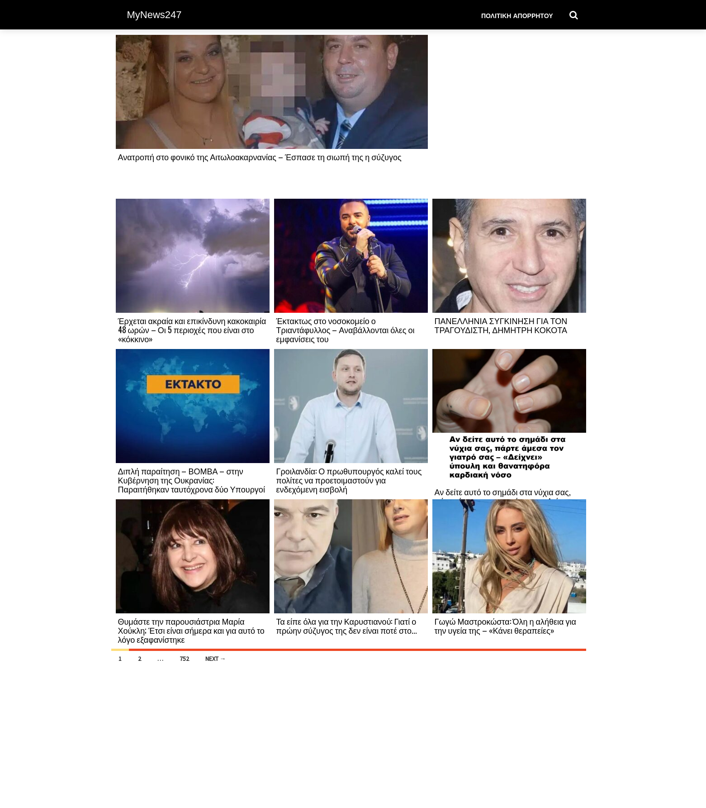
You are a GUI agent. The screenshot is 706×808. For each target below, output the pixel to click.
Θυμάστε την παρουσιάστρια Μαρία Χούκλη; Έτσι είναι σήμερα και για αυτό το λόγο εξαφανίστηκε (191, 630)
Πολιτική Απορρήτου (517, 15)
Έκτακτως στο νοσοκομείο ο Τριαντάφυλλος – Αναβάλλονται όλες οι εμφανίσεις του (345, 329)
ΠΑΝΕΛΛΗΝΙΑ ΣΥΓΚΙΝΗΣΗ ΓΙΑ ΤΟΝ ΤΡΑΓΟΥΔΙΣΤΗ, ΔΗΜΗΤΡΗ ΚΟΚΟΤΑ (501, 325)
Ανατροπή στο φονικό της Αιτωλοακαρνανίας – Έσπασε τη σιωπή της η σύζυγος (260, 157)
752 (184, 659)
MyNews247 (154, 14)
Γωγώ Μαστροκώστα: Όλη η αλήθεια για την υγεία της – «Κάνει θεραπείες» (505, 625)
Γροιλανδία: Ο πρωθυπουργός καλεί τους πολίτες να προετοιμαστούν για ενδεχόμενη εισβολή (349, 480)
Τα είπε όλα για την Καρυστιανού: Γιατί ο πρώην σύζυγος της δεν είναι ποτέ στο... (346, 625)
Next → (215, 659)
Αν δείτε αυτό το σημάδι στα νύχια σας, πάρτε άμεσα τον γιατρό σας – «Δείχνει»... (508, 496)
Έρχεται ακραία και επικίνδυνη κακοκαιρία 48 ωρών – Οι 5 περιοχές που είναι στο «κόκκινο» (192, 329)
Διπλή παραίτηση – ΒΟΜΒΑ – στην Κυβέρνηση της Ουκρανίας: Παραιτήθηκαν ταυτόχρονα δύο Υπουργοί (191, 480)
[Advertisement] (509, 116)
